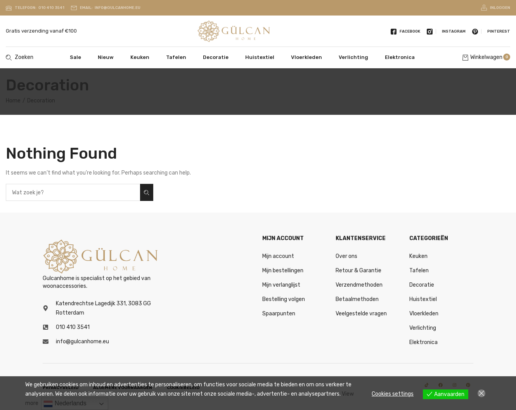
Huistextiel (259, 57)
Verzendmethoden (359, 285)
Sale (75, 57)
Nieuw (106, 57)
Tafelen (176, 57)
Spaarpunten (278, 313)
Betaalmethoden (357, 299)
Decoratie (216, 57)
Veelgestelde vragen (361, 313)
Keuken (139, 57)
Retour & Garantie (358, 270)
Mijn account (278, 256)
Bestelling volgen (283, 299)
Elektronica (400, 57)
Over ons (346, 256)
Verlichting (353, 57)
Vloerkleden (306, 57)
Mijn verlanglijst (281, 285)
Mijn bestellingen (282, 270)
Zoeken (146, 192)
